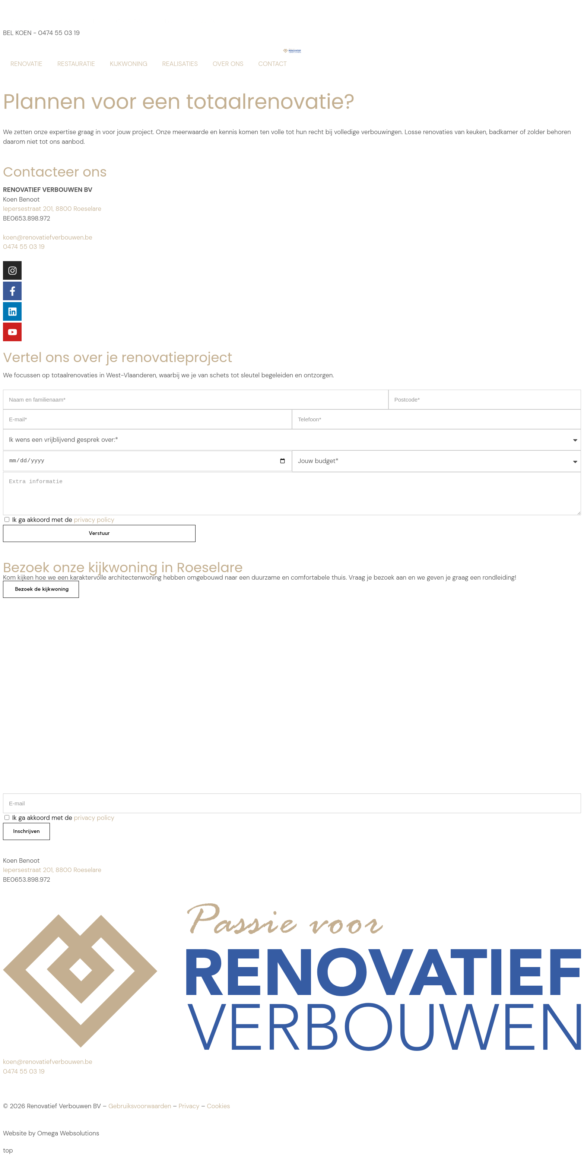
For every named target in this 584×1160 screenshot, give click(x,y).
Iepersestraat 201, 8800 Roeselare (52, 209)
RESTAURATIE (76, 64)
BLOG (169, 21)
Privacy (188, 1107)
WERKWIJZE (27, 21)
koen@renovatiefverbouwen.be (47, 237)
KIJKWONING (128, 64)
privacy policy (94, 520)
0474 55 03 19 (24, 247)
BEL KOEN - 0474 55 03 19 (41, 33)
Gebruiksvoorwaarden (139, 1107)
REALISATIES (180, 64)
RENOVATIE (26, 64)
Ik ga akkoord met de (63, 520)
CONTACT (207, 21)
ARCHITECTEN (80, 21)
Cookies (218, 1107)
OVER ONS (130, 21)
